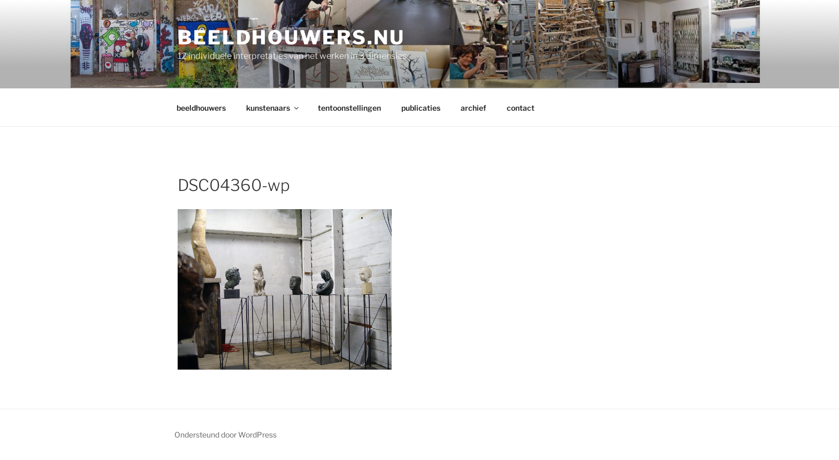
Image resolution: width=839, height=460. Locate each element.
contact (521, 107)
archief (473, 107)
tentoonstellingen (349, 107)
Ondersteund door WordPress (225, 434)
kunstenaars (273, 107)
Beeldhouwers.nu (291, 37)
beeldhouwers (201, 107)
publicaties (420, 107)
